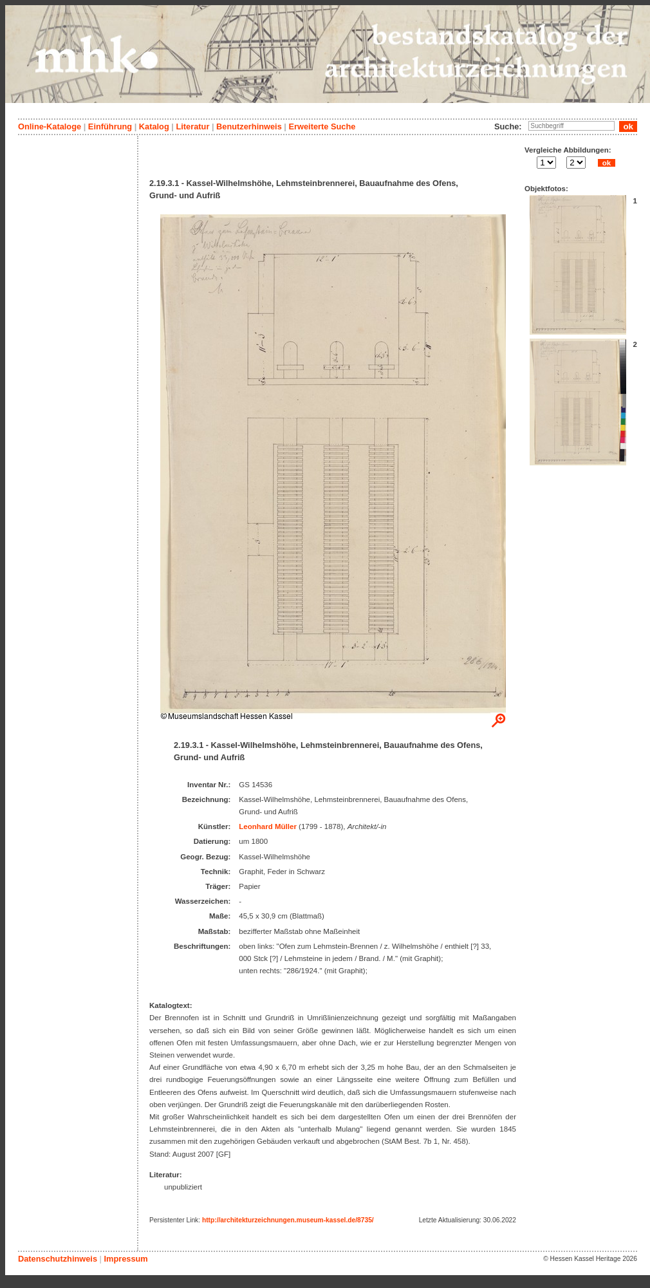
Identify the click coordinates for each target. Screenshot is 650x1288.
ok (606, 163)
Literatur (192, 126)
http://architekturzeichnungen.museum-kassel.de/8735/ (288, 1220)
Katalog (154, 126)
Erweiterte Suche (321, 126)
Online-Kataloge (49, 126)
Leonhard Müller (268, 826)
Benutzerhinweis (249, 126)
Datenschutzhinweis (57, 1259)
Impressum (125, 1259)
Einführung (110, 126)
